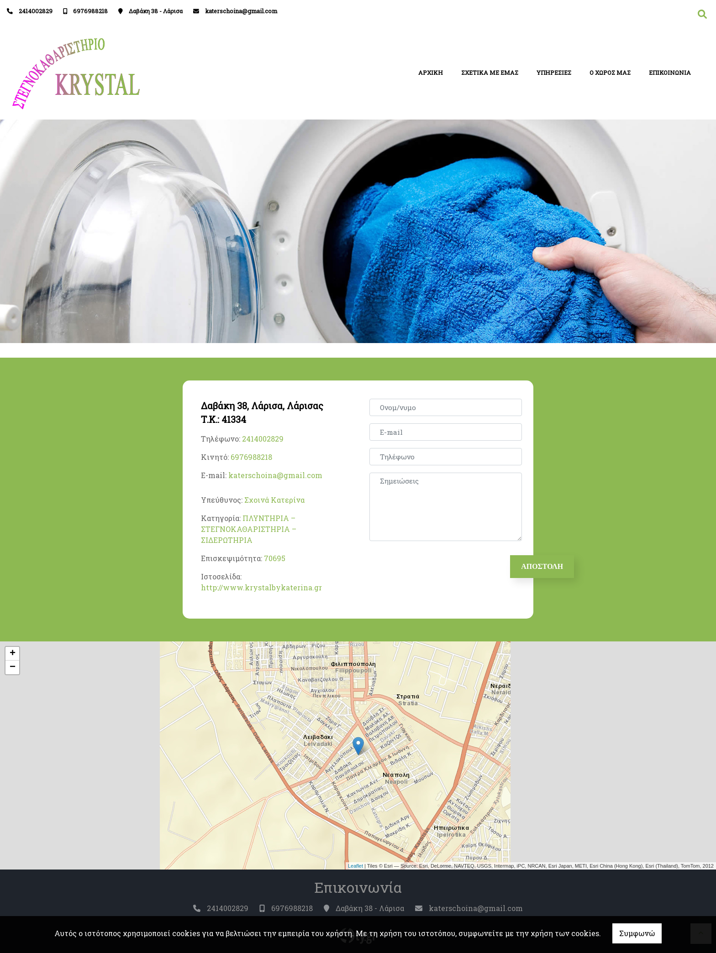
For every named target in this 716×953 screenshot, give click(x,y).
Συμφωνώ (637, 933)
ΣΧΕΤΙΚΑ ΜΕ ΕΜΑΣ (489, 72)
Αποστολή (542, 566)
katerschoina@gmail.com (241, 11)
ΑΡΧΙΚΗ (430, 72)
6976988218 (90, 11)
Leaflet (355, 866)
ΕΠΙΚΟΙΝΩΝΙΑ (670, 72)
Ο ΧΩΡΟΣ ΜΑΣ (610, 72)
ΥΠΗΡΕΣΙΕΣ (554, 72)
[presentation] (440, 566)
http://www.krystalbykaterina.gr (261, 587)
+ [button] (13, 654)
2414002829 (36, 11)
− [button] (13, 667)
